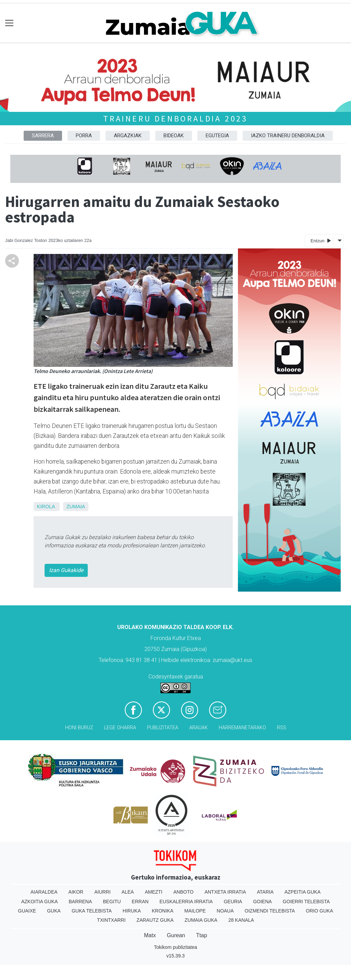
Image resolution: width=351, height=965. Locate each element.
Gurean (176, 935)
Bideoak (174, 135)
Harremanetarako (242, 728)
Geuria (233, 901)
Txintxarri (111, 920)
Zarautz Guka (154, 920)
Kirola (46, 506)
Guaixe (27, 911)
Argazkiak (128, 135)
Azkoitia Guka (39, 901)
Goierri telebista (306, 901)
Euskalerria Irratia (186, 901)
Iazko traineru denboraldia (288, 135)
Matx (150, 935)
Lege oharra (120, 728)
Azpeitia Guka (302, 892)
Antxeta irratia (225, 892)
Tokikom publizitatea (175, 947)
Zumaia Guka (200, 920)
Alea (128, 892)
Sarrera (43, 135)
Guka (54, 911)
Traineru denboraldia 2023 (175, 118)
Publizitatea (162, 728)
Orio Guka (319, 911)
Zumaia (75, 506)
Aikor (76, 892)
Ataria (265, 892)
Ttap (201, 935)
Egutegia (217, 135)
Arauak (198, 728)
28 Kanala (241, 920)
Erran (140, 901)
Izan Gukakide (66, 570)
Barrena (80, 901)
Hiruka (132, 911)
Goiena (262, 901)
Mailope (195, 911)
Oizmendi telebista (270, 911)
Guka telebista (92, 911)
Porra (84, 135)
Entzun (321, 240)
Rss (281, 728)
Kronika (162, 911)
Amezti (153, 892)
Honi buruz (79, 728)
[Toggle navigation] (9, 23)
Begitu (112, 901)
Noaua (225, 911)
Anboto (183, 892)
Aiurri (102, 892)
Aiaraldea (44, 892)
